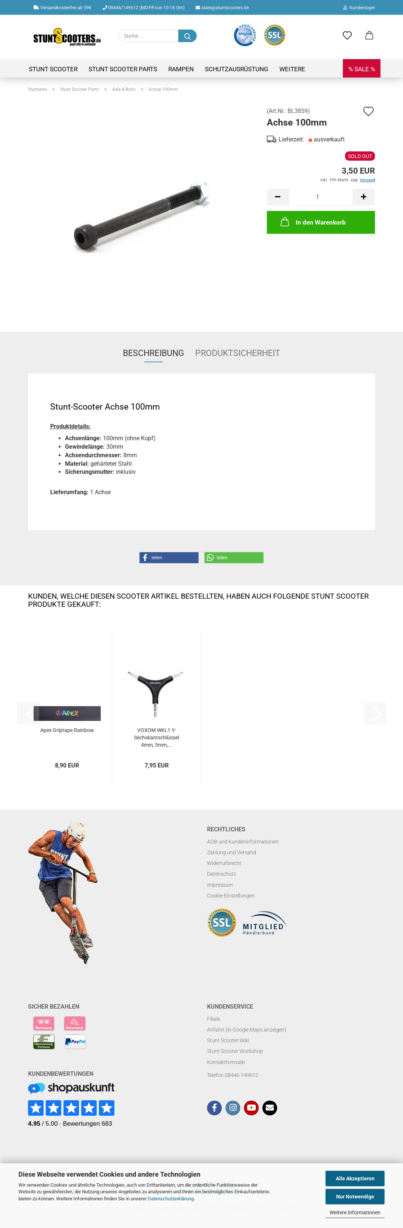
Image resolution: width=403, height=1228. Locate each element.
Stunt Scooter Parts (123, 69)
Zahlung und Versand (231, 852)
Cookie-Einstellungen (231, 896)
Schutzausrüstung (236, 69)
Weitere (292, 69)
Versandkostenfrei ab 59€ (63, 7)
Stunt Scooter (53, 69)
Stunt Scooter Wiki (228, 1040)
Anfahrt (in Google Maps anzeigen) (246, 1030)
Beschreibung (153, 353)
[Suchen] (187, 36)
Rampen (181, 69)
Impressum (220, 885)
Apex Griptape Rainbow (67, 730)
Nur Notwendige (355, 1197)
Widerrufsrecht (224, 863)
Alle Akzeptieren (355, 1178)
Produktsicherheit (237, 353)
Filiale (213, 1019)
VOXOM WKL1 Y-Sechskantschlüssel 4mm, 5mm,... (156, 737)
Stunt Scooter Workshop (235, 1051)
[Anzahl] (321, 197)
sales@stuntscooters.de (222, 7)
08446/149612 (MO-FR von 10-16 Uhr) (144, 7)
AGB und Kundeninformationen (243, 842)
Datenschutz (221, 874)
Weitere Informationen (355, 1212)
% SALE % (361, 69)
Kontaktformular (226, 1062)
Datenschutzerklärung (171, 1198)
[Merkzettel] (347, 35)
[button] (369, 35)
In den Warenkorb (312, 222)
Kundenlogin (359, 7)
